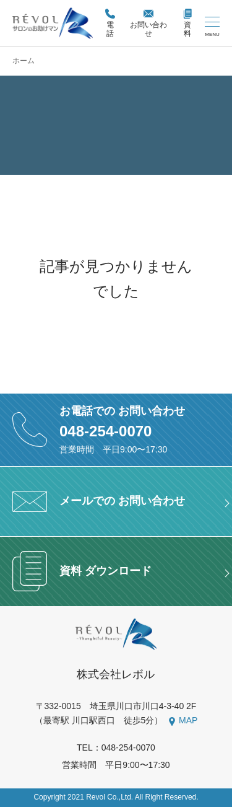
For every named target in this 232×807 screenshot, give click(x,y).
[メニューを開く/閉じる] (212, 27)
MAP (188, 720)
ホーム (23, 61)
